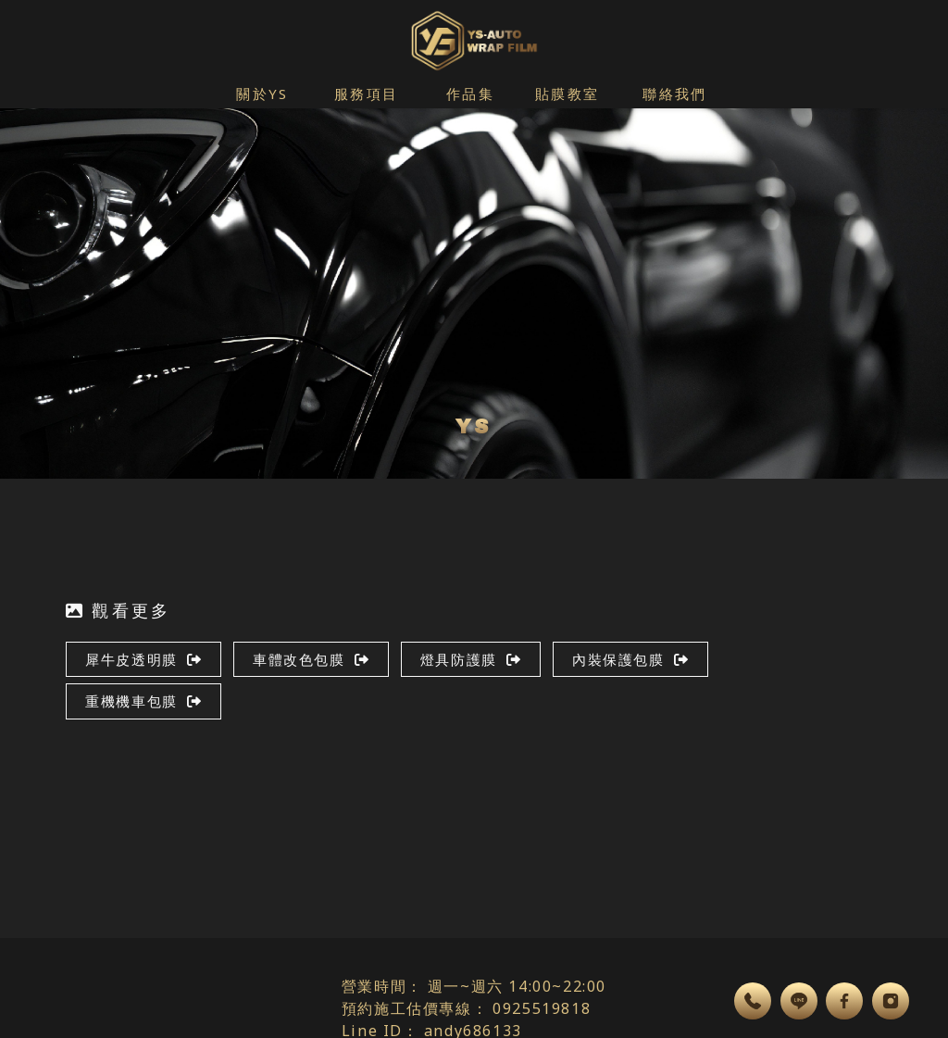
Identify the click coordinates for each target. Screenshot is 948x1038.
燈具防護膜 (471, 659)
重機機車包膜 (143, 701)
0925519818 (542, 1008)
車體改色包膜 (311, 659)
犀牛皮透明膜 (143, 659)
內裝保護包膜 (630, 659)
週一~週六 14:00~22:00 (517, 986)
